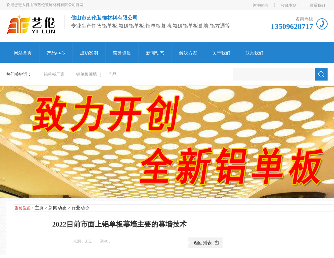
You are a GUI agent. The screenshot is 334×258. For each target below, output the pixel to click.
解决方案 (188, 53)
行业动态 (80, 207)
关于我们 (221, 53)
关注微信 (260, 5)
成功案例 (89, 53)
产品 (112, 74)
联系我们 (317, 5)
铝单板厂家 (54, 74)
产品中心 (56, 53)
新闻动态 (155, 53)
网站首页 (23, 53)
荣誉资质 (122, 53)
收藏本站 (288, 5)
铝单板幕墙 (86, 74)
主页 (39, 207)
